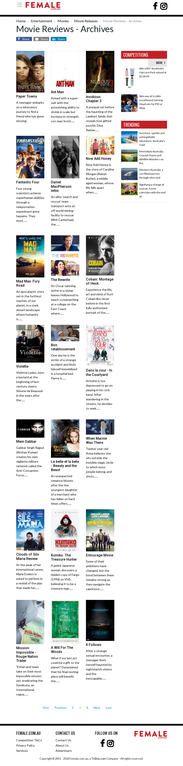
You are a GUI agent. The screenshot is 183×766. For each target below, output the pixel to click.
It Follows (93, 645)
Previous (60, 707)
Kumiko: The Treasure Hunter (64, 557)
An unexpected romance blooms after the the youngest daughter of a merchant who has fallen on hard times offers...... (64, 489)
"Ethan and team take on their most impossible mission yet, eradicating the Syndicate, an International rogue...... (29, 680)
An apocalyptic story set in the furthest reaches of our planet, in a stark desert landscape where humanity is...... (30, 305)
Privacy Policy (25, 745)
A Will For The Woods (62, 650)
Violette (22, 366)
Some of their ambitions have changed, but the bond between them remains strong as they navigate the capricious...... (100, 575)
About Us (62, 745)
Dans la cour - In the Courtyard (99, 372)
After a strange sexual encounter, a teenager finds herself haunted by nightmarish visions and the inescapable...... (99, 664)
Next (97, 707)
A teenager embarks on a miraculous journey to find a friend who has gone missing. (30, 112)
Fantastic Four (27, 182)
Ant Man (57, 92)
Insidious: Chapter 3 (93, 99)
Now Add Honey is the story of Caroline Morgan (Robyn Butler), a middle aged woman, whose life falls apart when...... (100, 178)
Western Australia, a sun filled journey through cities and (151, 173)
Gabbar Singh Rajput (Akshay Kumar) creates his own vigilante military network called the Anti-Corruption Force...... (30, 461)
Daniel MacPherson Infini (61, 186)
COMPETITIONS (135, 55)
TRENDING (131, 124)
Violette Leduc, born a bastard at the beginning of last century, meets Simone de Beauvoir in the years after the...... (30, 386)
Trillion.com (98, 758)
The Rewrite (60, 280)
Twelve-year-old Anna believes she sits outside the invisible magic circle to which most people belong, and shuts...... (99, 462)
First (46, 707)
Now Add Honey (98, 159)
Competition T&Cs (29, 740)
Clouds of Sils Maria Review (27, 556)
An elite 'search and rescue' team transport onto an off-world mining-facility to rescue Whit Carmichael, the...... (64, 210)
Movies (63, 21)
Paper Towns (26, 96)
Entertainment (41, 21)
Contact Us (63, 740)
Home (21, 21)
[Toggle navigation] (20, 4)
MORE (160, 62)
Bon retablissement (63, 347)
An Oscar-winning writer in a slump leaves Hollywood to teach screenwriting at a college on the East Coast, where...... (64, 299)
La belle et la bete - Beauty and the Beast (65, 466)
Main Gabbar (26, 441)
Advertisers (64, 750)
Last (109, 707)
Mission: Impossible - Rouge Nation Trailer (27, 654)
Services (22, 750)
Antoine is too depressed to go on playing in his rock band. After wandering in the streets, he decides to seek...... (99, 394)
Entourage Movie (99, 555)
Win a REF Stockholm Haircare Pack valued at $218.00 (152, 72)
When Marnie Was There (96, 440)
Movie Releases (86, 21)
